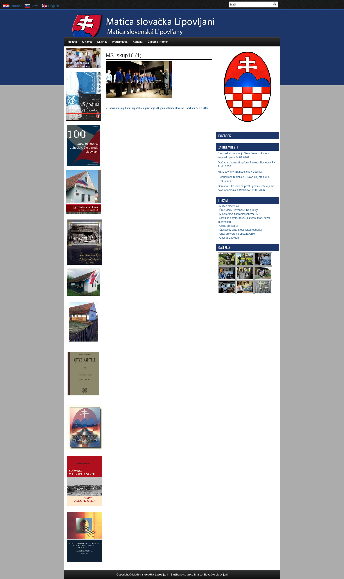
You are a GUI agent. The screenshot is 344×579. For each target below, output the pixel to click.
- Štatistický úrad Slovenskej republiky (240, 229)
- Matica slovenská (229, 206)
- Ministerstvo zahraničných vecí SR (239, 214)
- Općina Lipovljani (229, 237)
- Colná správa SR (228, 225)
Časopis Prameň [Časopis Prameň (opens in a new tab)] (158, 41)
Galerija (102, 41)
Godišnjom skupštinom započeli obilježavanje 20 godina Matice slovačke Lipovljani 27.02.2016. (158, 108)
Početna (72, 41)
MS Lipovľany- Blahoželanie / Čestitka (240, 171)
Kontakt (138, 41)
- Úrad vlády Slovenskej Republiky (238, 210)
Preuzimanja (119, 41)
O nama (87, 41)
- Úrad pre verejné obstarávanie (236, 233)
